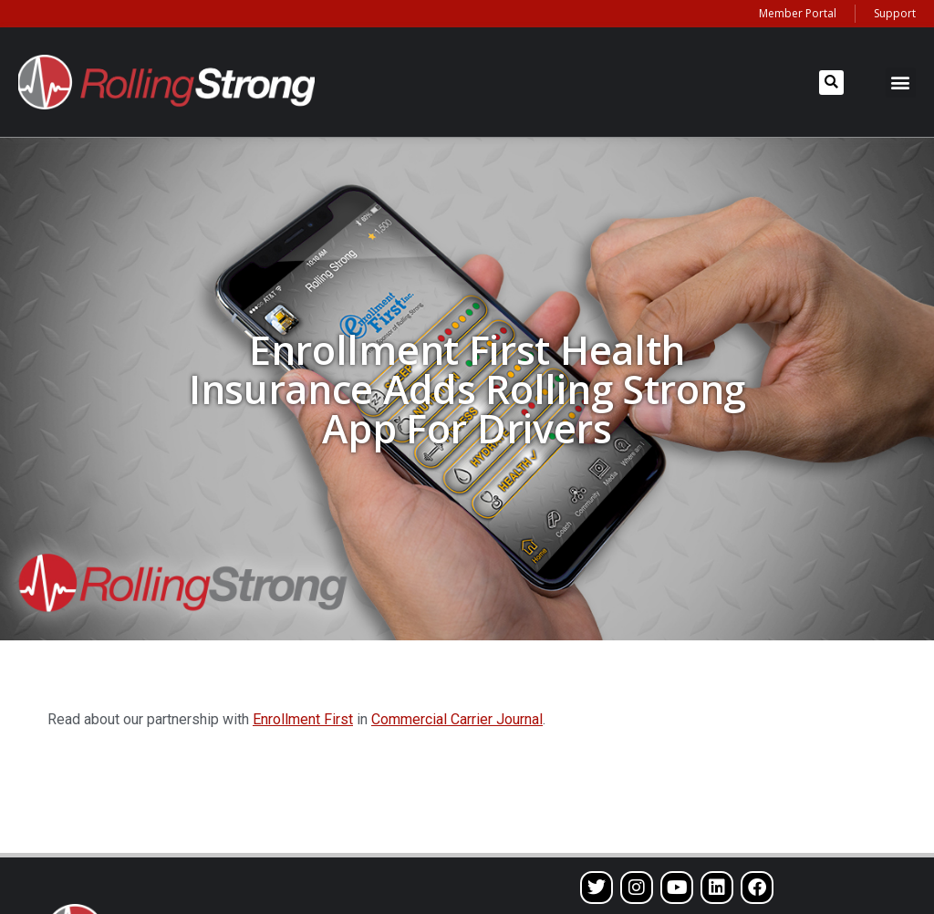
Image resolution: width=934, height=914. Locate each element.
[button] (831, 82)
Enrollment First (303, 719)
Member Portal (797, 13)
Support (895, 13)
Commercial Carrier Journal (457, 719)
